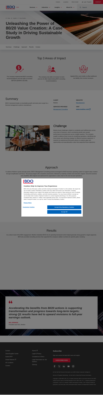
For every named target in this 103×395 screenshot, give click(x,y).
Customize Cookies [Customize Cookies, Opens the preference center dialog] (29, 207)
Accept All (64, 212)
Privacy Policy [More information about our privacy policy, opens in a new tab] (28, 202)
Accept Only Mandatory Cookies (64, 207)
